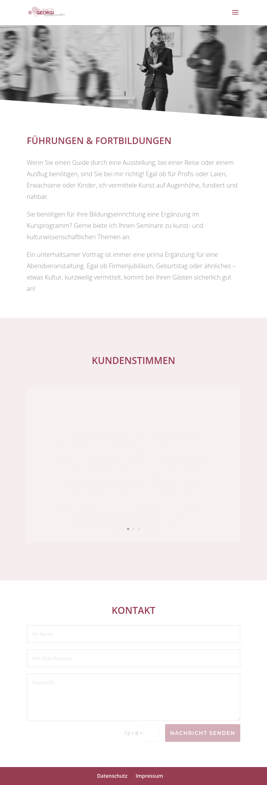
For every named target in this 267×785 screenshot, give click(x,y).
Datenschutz (112, 775)
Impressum (149, 775)
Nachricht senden (202, 733)
